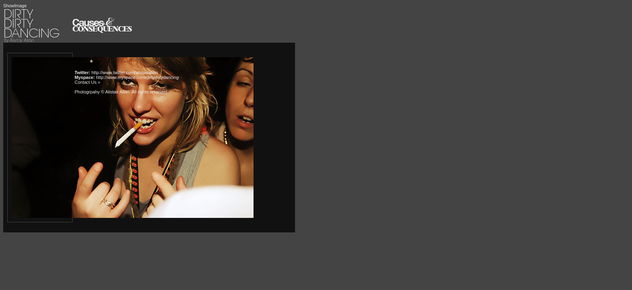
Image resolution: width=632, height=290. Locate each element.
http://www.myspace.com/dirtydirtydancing (137, 77)
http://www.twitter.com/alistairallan (124, 72)
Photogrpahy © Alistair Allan (102, 91)
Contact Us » (87, 82)
